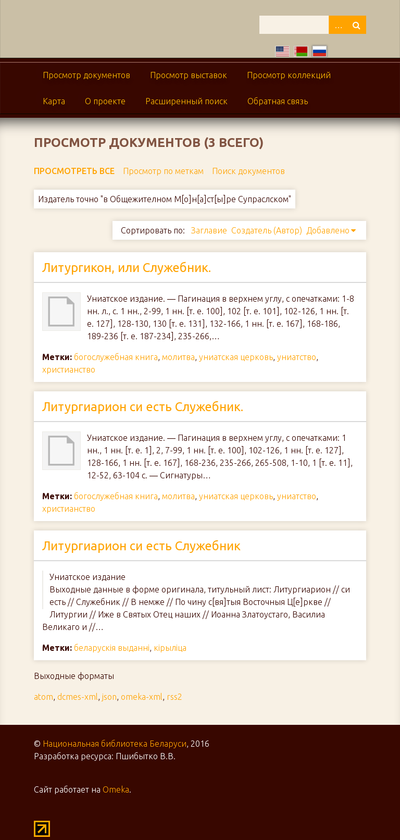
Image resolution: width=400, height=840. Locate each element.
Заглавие (209, 230)
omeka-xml (141, 696)
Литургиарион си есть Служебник (141, 546)
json (109, 696)
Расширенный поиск (186, 101)
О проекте (105, 101)
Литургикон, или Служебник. (126, 268)
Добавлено (327, 230)
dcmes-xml (77, 696)
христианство (68, 369)
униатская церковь (236, 357)
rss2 (174, 696)
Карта (54, 101)
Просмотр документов (86, 75)
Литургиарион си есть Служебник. (142, 407)
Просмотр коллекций (289, 75)
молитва (178, 357)
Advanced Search (338, 25)
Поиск (356, 25)
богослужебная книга (116, 357)
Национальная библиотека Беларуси (114, 743)
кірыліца (170, 647)
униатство (296, 357)
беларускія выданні (111, 647)
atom (43, 696)
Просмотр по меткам (163, 171)
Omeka (116, 789)
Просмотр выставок (188, 75)
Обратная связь (277, 101)
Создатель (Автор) (266, 230)
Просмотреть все (74, 171)
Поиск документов (248, 171)
